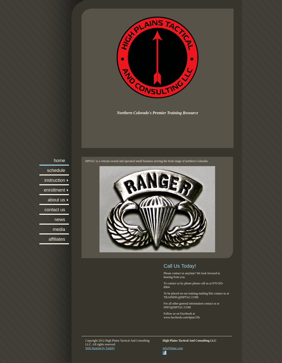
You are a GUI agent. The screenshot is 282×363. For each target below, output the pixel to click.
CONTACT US (54, 209)
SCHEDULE (56, 170)
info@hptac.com (173, 348)
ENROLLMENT (54, 190)
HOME (59, 160)
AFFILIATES (56, 239)
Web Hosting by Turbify (100, 348)
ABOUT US (56, 199)
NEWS (60, 219)
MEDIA (59, 229)
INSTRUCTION (54, 180)
